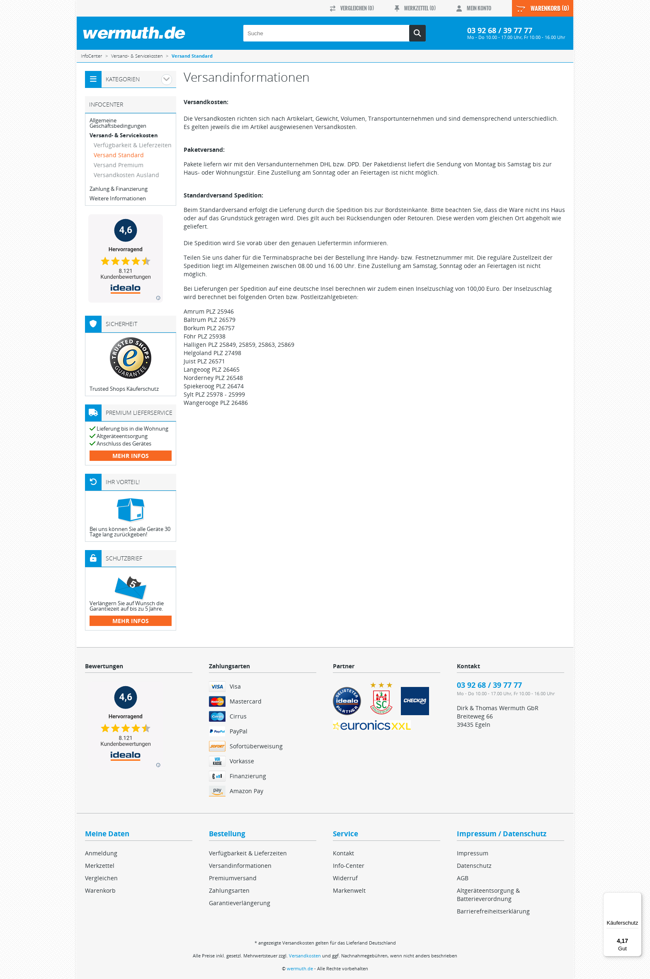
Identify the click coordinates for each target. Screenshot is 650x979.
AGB (462, 878)
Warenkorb (100, 890)
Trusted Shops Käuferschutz (124, 388)
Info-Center (348, 865)
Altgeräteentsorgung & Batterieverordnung (488, 894)
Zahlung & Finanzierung (119, 189)
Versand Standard (119, 155)
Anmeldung (101, 853)
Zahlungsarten (229, 890)
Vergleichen (101, 878)
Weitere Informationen (118, 198)
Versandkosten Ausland (126, 175)
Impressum (472, 853)
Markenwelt (349, 890)
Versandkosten (305, 955)
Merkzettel (99, 865)
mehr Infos (130, 456)
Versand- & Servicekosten (124, 135)
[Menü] (637, 897)
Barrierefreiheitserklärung (493, 911)
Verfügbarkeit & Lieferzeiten (133, 145)
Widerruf (345, 878)
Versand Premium (118, 165)
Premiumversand (233, 878)
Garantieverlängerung (239, 903)
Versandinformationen (240, 865)
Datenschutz (474, 865)
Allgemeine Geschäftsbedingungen (118, 123)
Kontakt (343, 853)
